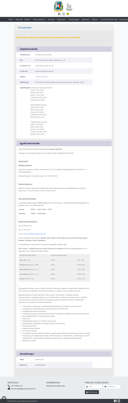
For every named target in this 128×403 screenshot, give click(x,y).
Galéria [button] (27, 19)
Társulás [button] (50, 19)
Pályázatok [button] (61, 19)
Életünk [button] (95, 19)
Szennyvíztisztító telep (109, 19)
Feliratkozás (92, 392)
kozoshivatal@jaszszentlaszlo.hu (22, 389)
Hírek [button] (10, 19)
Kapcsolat (19, 19)
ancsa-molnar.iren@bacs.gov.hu (35, 234)
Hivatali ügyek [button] (73, 19)
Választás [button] (85, 19)
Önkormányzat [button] (38, 19)
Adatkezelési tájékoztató (55, 386)
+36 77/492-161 (15, 386)
